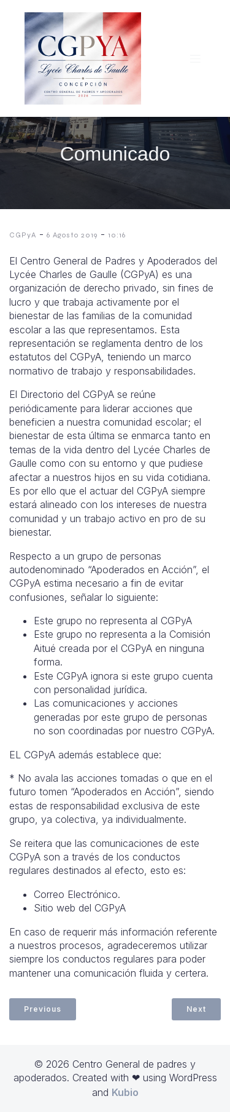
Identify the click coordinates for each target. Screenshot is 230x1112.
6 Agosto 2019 (72, 235)
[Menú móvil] (195, 58)
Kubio (125, 1092)
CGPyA (22, 235)
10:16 (117, 235)
